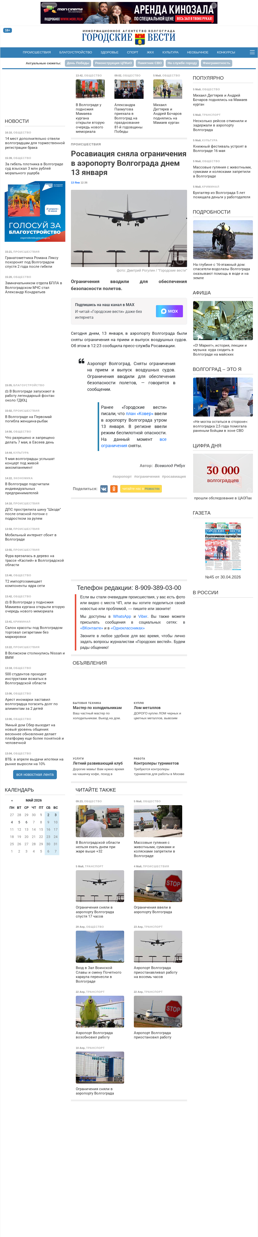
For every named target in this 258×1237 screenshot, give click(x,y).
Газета (202, 513)
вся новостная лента (35, 774)
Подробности (212, 212)
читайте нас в (141, 489)
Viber (142, 616)
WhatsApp (123, 616)
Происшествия (37, 52)
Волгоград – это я (217, 369)
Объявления (90, 663)
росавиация (175, 476)
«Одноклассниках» (128, 628)
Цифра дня (207, 445)
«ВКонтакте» (91, 628)
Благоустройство (75, 52)
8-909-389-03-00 (158, 587)
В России (205, 592)
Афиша (202, 292)
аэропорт (123, 476)
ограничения (148, 476)
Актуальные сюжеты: (43, 63)
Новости (17, 121)
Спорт (132, 52)
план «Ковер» (139, 413)
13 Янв (75, 182)
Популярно (208, 78)
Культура (171, 52)
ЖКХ (150, 52)
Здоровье (110, 52)
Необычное (197, 52)
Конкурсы (226, 52)
